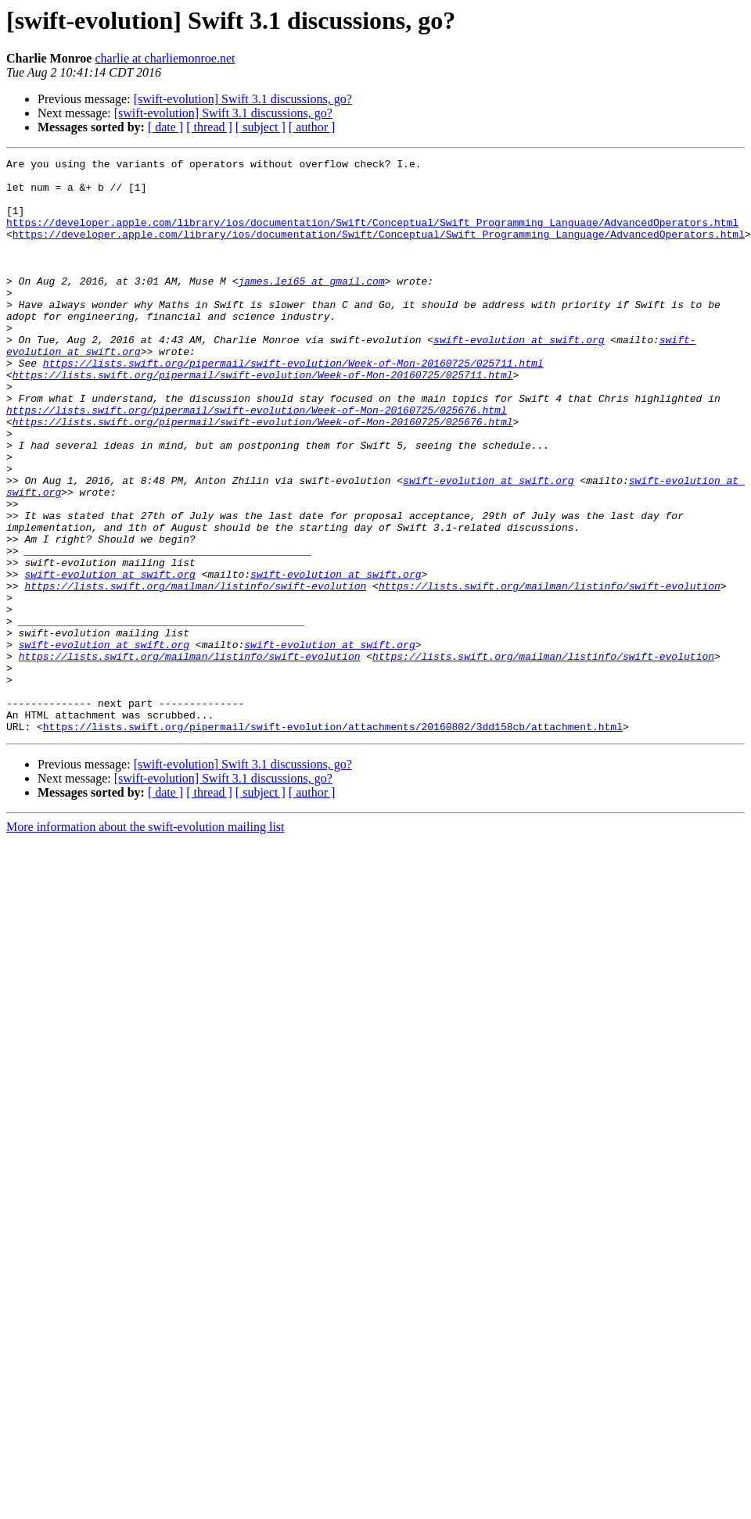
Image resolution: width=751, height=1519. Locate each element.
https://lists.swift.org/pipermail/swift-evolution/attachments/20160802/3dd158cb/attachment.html (333, 841)
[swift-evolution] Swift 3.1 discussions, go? (243, 99)
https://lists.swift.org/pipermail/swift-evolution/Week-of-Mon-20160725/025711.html (293, 405)
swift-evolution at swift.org (518, 377)
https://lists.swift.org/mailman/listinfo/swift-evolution (195, 672)
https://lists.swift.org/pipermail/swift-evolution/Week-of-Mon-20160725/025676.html (256, 461)
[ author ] (312, 127)
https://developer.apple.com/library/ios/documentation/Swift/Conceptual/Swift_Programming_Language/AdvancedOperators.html (372, 236)
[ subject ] (260, 127)
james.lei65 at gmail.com (311, 306)
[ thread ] (209, 127)
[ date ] (165, 127)
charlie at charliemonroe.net (165, 58)
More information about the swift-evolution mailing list (145, 941)
